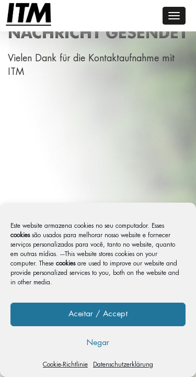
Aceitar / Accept (98, 314)
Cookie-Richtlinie (65, 364)
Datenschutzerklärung (123, 364)
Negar (98, 343)
